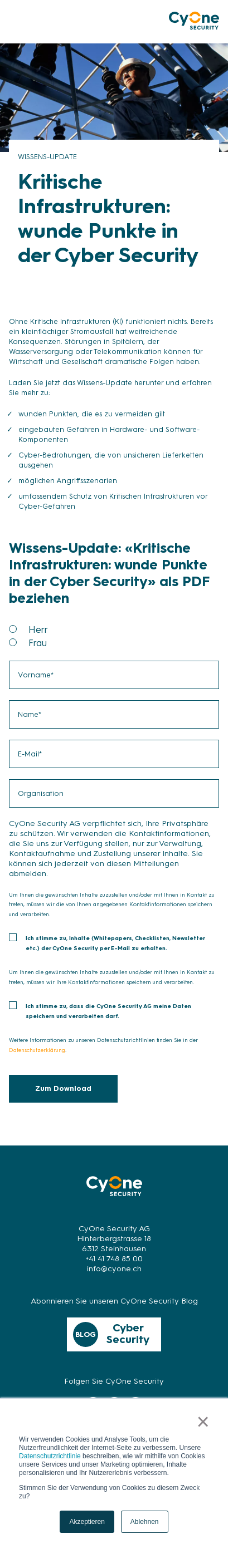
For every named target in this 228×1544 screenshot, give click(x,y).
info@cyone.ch (114, 1268)
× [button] (203, 1421)
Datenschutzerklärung (37, 1050)
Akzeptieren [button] (86, 1522)
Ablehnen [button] (144, 1522)
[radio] (123, 629)
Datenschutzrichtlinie (50, 1456)
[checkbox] (114, 636)
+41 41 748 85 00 (114, 1258)
